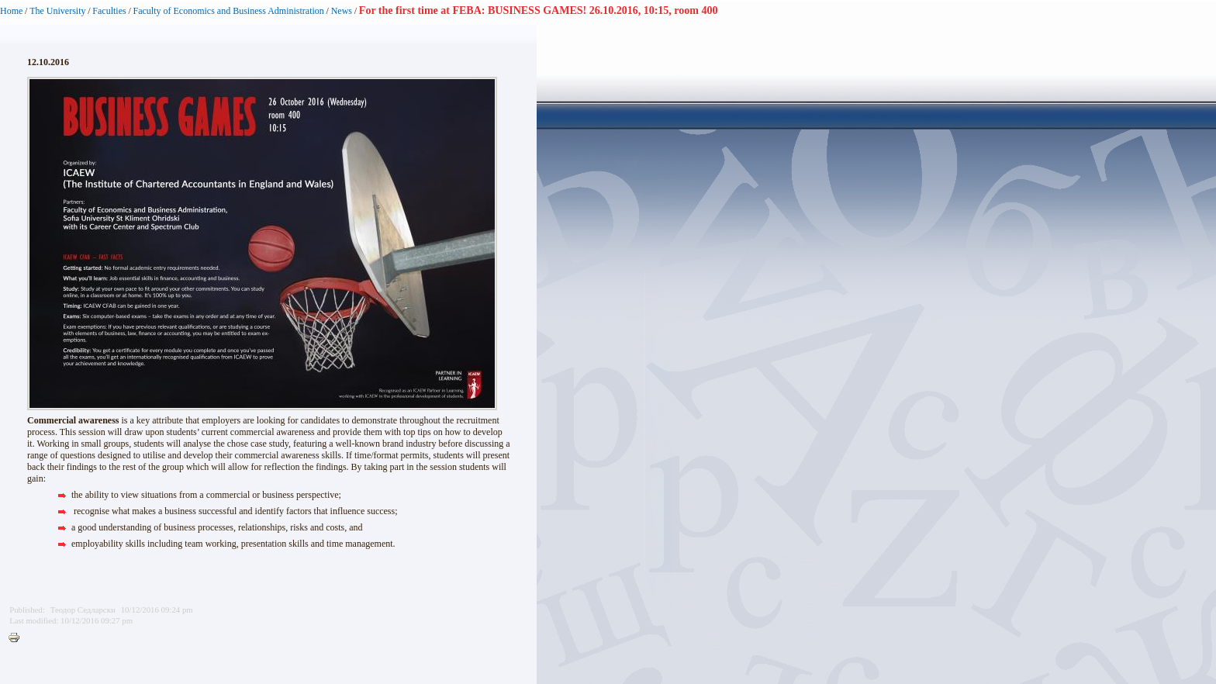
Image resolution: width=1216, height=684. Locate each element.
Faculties (109, 10)
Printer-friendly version (18, 638)
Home (11, 10)
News (341, 10)
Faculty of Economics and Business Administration (228, 10)
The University (57, 10)
